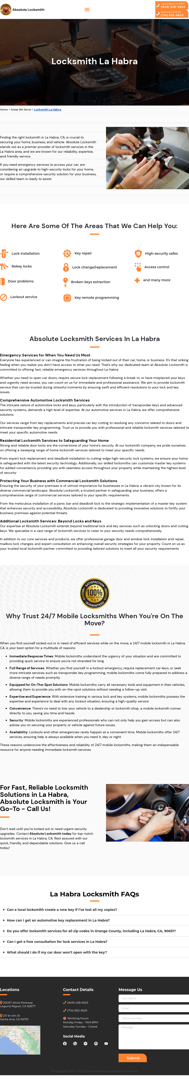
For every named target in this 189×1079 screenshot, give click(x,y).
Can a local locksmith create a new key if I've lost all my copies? (62, 910)
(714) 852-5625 (75, 1010)
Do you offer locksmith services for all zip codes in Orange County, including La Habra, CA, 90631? (91, 931)
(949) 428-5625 (75, 1002)
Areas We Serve (21, 109)
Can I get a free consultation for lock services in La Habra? (57, 942)
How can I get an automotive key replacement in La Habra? (58, 920)
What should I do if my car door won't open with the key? (57, 952)
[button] (87, 10)
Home (4, 109)
